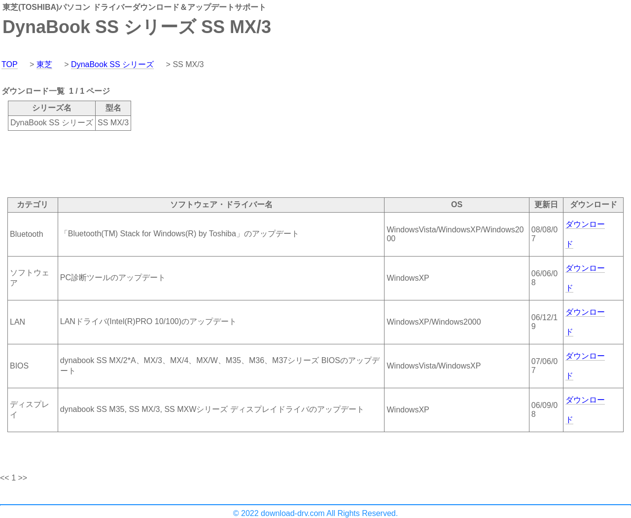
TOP (9, 64)
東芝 (44, 64)
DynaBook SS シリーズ (112, 64)
